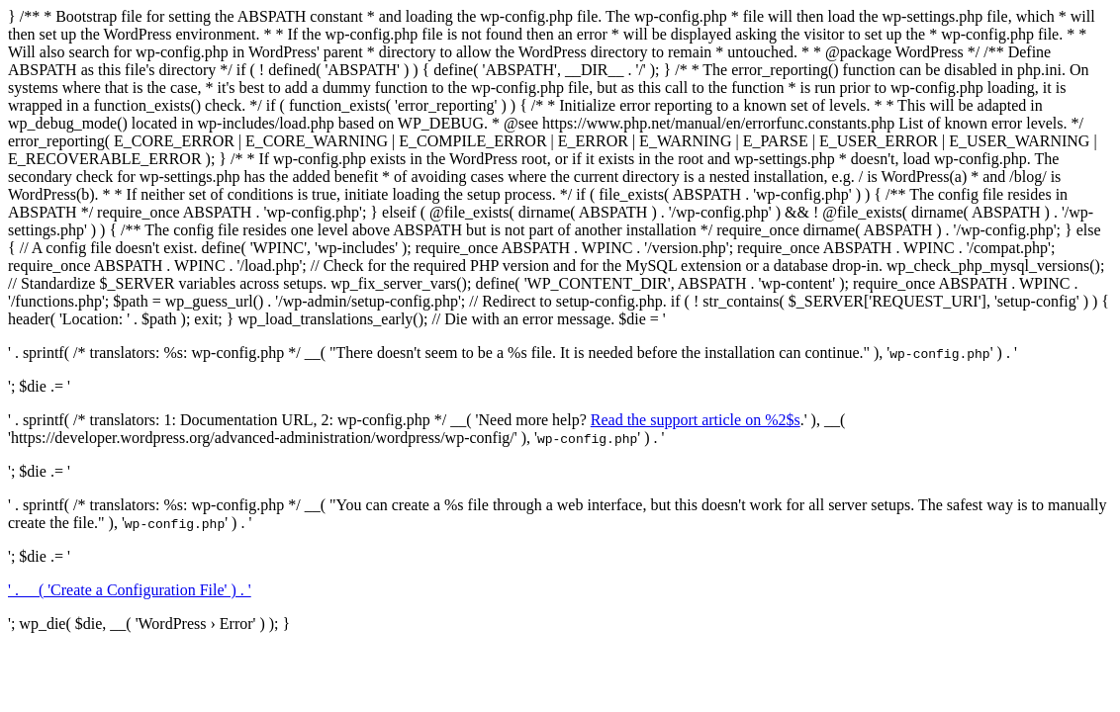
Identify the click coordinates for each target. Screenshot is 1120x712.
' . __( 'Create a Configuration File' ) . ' (129, 589)
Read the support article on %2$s (695, 419)
